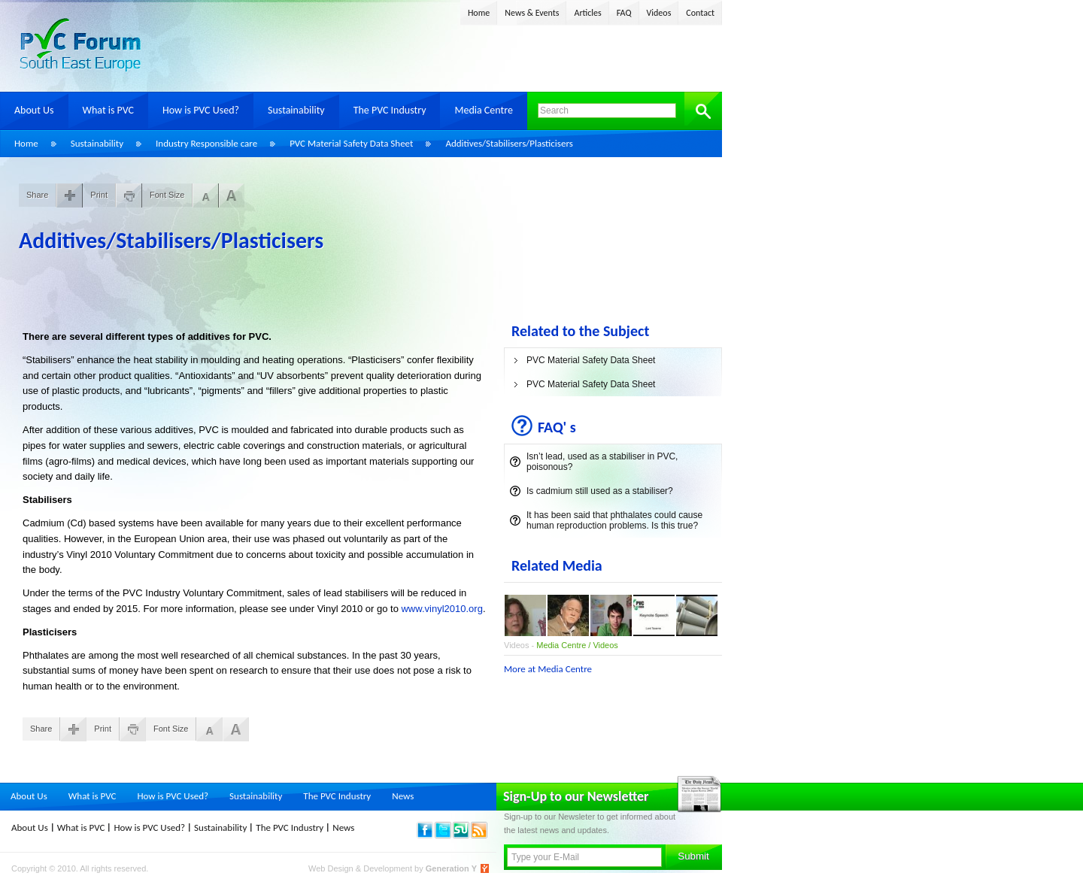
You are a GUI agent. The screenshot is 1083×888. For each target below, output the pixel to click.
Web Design (332, 868)
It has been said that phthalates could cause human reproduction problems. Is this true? (614, 520)
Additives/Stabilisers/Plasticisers (508, 143)
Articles (587, 13)
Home (479, 13)
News (403, 796)
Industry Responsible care (206, 143)
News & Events (532, 13)
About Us (34, 110)
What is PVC (109, 110)
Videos (659, 13)
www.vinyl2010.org (441, 608)
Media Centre (483, 110)
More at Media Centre (548, 668)
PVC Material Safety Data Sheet (351, 143)
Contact (700, 13)
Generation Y (451, 868)
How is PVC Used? (200, 110)
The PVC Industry (389, 110)
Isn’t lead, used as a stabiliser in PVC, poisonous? (602, 461)
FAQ (624, 13)
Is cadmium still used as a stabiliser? (599, 491)
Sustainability (296, 110)
